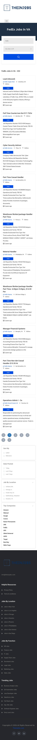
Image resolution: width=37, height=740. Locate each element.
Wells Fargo (7, 545)
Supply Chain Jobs (9, 657)
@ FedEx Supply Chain (9, 81)
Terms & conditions (10, 594)
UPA (4, 524)
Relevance (7, 455)
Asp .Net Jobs (8, 705)
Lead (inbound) (9, 79)
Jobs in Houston (9, 618)
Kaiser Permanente (9, 521)
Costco (5, 519)
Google (5, 516)
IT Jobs (6, 654)
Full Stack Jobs (8, 701)
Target (5, 539)
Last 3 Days (7, 471)
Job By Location (9, 482)
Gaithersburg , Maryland (11, 495)
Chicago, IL (7, 489)
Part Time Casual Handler (13, 177)
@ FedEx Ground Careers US (10, 403)
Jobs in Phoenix (9, 622)
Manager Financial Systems (14, 329)
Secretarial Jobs (9, 661)
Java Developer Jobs (10, 693)
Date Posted (8, 464)
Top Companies (9, 506)
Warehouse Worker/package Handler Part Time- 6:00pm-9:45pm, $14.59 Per (17, 289)
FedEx (5, 527)
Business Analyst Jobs (11, 686)
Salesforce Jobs (9, 697)
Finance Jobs (8, 650)
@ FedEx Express (7, 116)
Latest (6, 452)
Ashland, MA (8, 486)
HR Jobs (6, 646)
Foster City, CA (8, 492)
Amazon (6, 510)
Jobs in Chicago (9, 614)
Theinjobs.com (18, 728)
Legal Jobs (7, 665)
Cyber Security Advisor (12, 145)
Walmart (6, 513)
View (8, 88)
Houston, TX (8, 498)
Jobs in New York (9, 607)
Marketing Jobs (9, 669)
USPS (5, 536)
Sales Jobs (7, 673)
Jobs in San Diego (9, 633)
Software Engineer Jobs (11, 708)
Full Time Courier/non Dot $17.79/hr (17, 113)
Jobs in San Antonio (10, 629)
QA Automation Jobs (10, 689)
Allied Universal (8, 533)
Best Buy (6, 542)
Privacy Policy (8, 590)
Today (6, 468)
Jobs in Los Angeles (10, 610)
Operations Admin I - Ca (12, 400)
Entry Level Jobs (9, 712)
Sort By (6, 448)
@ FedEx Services (7, 148)
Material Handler (9, 252)
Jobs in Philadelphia (10, 626)
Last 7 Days (7, 474)
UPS (4, 530)
